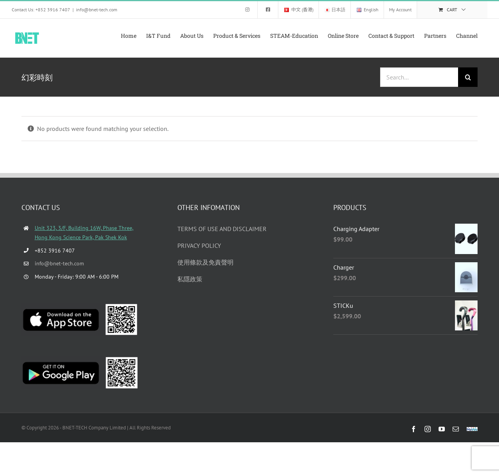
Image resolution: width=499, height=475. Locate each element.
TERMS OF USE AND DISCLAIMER (222, 229)
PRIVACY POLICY (199, 245)
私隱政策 (189, 279)
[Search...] (419, 77)
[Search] (468, 77)
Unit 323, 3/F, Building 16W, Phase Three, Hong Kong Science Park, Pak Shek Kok (84, 232)
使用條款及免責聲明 (205, 262)
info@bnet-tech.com (96, 9)
